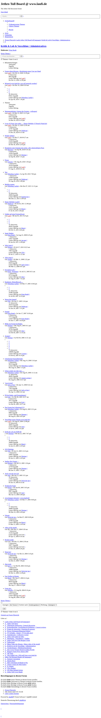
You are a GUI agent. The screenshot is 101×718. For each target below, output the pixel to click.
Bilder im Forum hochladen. (14, 324)
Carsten (23, 353)
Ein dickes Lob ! (10, 270)
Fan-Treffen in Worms (12, 576)
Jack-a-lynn (11, 385)
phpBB (11, 697)
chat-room (8, 564)
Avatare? (7, 336)
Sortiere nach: (30, 605)
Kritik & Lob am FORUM (13, 432)
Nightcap (24, 130)
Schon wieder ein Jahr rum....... (14, 371)
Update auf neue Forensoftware (15, 214)
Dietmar (23, 155)
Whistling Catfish (26, 97)
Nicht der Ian (25, 481)
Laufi (9, 73)
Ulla (22, 252)
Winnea (9, 247)
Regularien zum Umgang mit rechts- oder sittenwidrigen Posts (24, 148)
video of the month (11, 527)
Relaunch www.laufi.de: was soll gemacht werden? (21, 83)
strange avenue (26, 378)
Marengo (10, 149)
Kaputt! (7, 311)
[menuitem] (17, 24)
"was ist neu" (9, 383)
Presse (7, 160)
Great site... (8, 588)
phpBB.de (22, 700)
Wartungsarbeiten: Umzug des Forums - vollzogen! (21, 111)
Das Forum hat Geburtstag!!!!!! (15, 407)
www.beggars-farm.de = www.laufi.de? (17, 498)
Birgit (23, 209)
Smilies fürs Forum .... (12, 461)
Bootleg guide (9, 540)
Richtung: (49, 605)
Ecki (8, 397)
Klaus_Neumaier (12, 271)
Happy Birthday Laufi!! (12, 202)
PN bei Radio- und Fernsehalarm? (15, 395)
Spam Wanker (9, 233)
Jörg (22, 277)
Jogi (22, 427)
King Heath (12, 50)
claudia (9, 259)
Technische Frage (10, 486)
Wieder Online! (9, 136)
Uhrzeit (7, 515)
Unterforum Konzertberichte (14, 359)
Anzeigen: (10, 605)
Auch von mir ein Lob (12, 473)
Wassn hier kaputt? (11, 299)
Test (6, 172)
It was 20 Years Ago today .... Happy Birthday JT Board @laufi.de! (26, 123)
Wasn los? (8, 552)
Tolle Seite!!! (9, 245)
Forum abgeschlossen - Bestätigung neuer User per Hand (23, 71)
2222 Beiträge (9, 449)
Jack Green (24, 265)
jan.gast (23, 240)
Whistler (10, 590)
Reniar (9, 487)
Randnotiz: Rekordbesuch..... (14, 282)
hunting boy (25, 197)
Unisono (10, 162)
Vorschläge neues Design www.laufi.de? (17, 419)
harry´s (9, 566)
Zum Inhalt (4, 12)
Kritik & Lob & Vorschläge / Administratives (23, 46)
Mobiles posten (9, 184)
